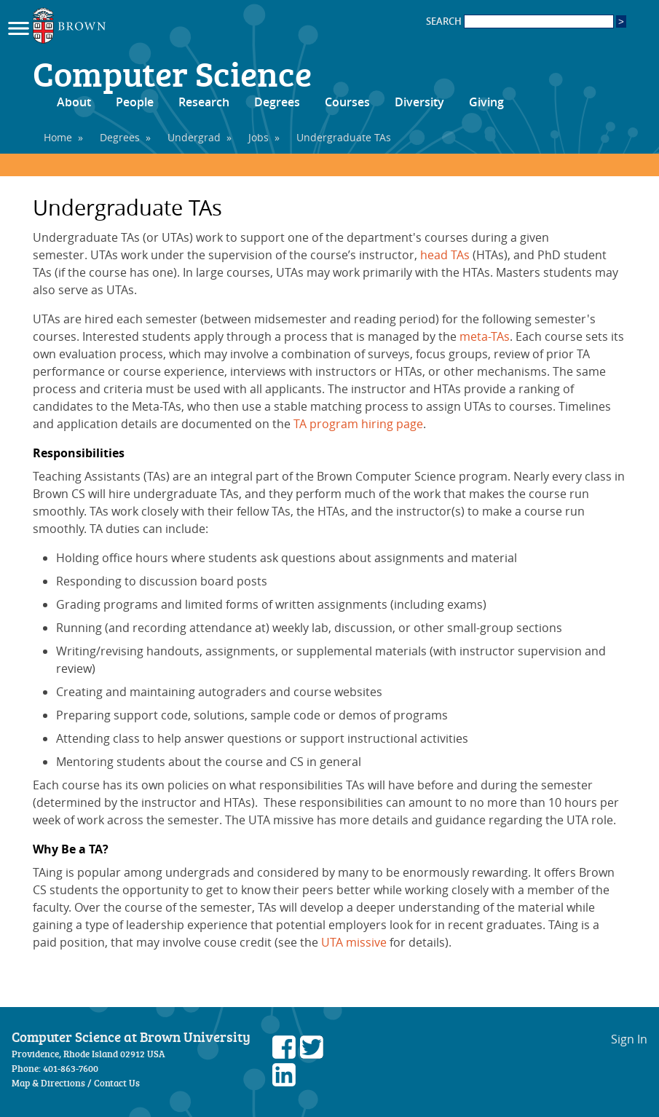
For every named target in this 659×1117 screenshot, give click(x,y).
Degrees (277, 102)
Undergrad (194, 137)
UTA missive (354, 942)
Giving (486, 102)
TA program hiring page (358, 424)
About (74, 102)
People (135, 102)
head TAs (445, 255)
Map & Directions (48, 1082)
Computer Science (172, 73)
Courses (347, 102)
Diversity (419, 102)
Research (203, 102)
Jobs (258, 137)
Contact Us (117, 1082)
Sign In (629, 1039)
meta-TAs (484, 336)
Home (58, 137)
